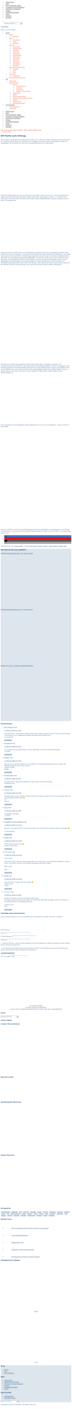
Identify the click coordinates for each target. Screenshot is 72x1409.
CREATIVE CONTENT (13, 118)
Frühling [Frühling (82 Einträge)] (45, 1214)
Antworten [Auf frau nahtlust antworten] (8, 740)
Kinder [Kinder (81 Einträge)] (24, 1216)
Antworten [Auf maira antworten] (8, 849)
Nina (6, 807)
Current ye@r (6, 958)
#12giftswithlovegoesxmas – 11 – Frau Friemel (17, 609)
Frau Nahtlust (17, 531)
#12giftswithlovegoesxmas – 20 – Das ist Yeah (17, 553)
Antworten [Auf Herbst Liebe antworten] (8, 786)
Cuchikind (8, 743)
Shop (7, 123)
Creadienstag (66, 531)
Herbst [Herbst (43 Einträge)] (3, 1216)
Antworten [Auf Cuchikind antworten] (8, 754)
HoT (7, 533)
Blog (7, 113)
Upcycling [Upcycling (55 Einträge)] (23, 1217)
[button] (5, 536)
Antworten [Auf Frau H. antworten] (8, 804)
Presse (8, 120)
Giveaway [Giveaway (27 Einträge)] (66, 1214)
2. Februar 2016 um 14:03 (13, 855)
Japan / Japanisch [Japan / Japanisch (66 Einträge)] (15, 1216)
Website (4, 942)
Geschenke (8, 130)
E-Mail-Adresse (6, 938)
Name (3, 935)
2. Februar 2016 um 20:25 (13, 879)
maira (6, 838)
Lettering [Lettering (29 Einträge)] (29, 1216)
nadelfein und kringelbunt (13, 822)
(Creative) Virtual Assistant (15, 116)
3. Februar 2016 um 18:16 (12, 895)
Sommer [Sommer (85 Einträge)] (9, 1217)
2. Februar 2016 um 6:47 (12, 746)
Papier (14, 130)
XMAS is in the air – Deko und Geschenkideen (17, 666)
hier (2, 258)
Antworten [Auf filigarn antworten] (8, 772)
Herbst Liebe (8, 775)
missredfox (5, 27)
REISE (6, 1372)
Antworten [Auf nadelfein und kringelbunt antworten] (8, 834)
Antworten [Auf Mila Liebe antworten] (8, 873)
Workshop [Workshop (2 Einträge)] (51, 1217)
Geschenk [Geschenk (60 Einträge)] (60, 1214)
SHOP (6, 1391)
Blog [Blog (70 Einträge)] (20, 1214)
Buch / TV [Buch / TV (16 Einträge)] (26, 1214)
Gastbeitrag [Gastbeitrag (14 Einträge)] (52, 1214)
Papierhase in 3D (17, 1245)
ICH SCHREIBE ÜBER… (14, 115)
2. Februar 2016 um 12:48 (13, 841)
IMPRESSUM (8, 1398)
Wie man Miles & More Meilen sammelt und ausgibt (30, 1230)
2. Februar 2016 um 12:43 (13, 825)
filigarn (6, 758)
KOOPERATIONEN (12, 122)
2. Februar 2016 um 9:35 (12, 811)
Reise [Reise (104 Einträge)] (46, 1216)
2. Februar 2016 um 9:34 (12, 793)
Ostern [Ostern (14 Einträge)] (35, 1216)
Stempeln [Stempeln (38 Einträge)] (16, 1217)
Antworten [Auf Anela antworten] (8, 889)
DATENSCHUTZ (9, 1400)
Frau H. (6, 790)
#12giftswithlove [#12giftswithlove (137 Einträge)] (5, 1214)
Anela (6, 876)
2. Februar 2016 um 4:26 (12, 730)
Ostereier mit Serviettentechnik (22, 1252)
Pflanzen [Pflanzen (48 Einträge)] (41, 1216)
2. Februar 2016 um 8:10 (12, 778)
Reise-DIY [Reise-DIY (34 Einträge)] (52, 1216)
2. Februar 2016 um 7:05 (12, 761)
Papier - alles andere (25, 130)
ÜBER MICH (10, 111)
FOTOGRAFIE (9, 1375)
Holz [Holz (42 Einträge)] (8, 1216)
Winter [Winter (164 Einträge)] (45, 1217)
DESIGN (8, 125)
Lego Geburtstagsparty (19, 1237)
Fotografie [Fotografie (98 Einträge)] (33, 1214)
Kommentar (5, 932)
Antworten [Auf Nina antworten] (8, 819)
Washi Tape (37, 130)
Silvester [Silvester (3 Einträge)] (3, 1217)
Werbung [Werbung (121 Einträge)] (39, 1217)
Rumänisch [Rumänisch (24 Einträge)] (60, 1216)
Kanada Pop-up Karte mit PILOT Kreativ (25, 1259)
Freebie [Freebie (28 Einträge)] (39, 1214)
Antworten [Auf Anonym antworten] (8, 909)
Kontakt (8, 127)
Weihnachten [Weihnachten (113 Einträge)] (31, 1217)
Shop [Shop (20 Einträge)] (66, 1216)
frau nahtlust (9, 727)
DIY (2, 130)
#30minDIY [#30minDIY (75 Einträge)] (15, 1214)
